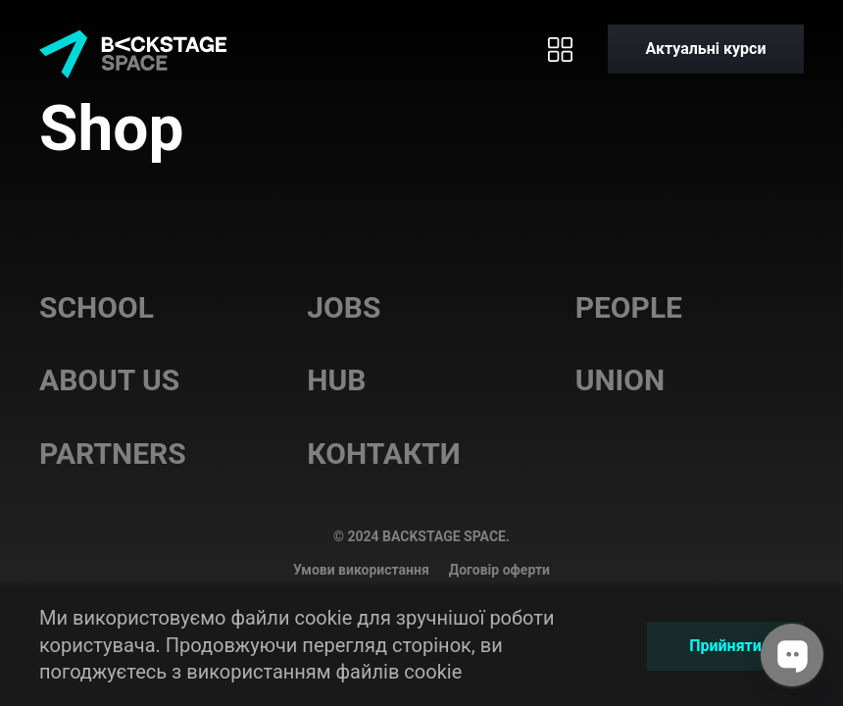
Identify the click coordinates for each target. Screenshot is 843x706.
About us (109, 380)
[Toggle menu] (559, 49)
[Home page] (132, 49)
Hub (336, 380)
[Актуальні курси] (706, 49)
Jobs (343, 307)
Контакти (384, 453)
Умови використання (361, 570)
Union (620, 380)
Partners (112, 453)
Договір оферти (499, 570)
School (96, 307)
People (628, 307)
